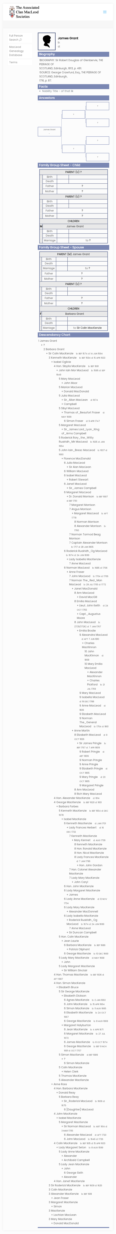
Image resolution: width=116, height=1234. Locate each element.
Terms (13, 62)
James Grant (75, 226)
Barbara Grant (74, 314)
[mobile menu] (104, 12)
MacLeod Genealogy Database (16, 51)
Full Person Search (16, 38)
